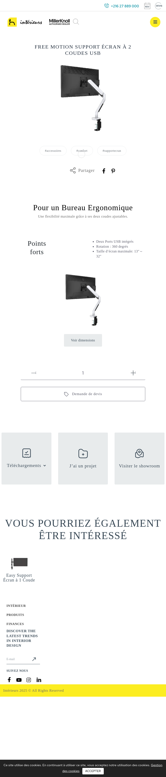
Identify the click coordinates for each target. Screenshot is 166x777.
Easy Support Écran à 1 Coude (19, 577)
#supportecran (112, 150)
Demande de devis (87, 394)
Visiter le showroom (139, 465)
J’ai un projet (83, 465)
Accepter (93, 771)
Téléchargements (24, 465)
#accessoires (53, 150)
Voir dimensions (83, 340)
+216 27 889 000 (125, 6)
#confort (81, 150)
